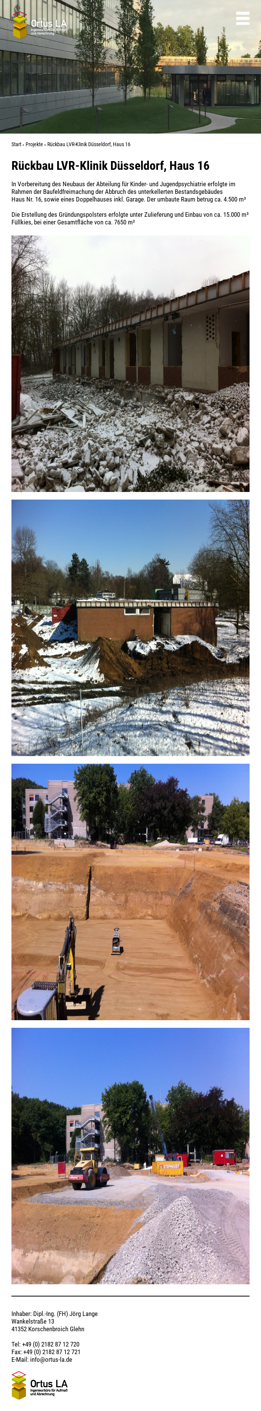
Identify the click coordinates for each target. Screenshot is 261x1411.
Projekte (34, 144)
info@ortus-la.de (51, 1359)
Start (16, 144)
